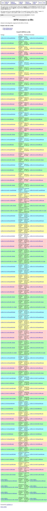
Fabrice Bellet (4, 506)
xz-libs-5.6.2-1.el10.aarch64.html (8, 357)
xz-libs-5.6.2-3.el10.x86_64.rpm (37, 296)
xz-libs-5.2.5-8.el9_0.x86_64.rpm (37, 398)
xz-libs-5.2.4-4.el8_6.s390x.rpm (36, 469)
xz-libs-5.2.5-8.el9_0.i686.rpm (36, 383)
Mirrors (40, 2)
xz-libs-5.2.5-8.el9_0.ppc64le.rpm (37, 388)
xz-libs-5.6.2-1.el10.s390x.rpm (36, 368)
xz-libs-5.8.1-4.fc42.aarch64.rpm (37, 114)
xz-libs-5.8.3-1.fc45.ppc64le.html (8, 48)
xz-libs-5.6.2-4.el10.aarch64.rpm (37, 215)
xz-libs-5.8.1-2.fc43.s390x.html (7, 154)
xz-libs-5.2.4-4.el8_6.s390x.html (8, 469)
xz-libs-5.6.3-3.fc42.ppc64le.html (8, 175)
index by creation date (28, 3)
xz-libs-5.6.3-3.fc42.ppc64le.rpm (37, 175)
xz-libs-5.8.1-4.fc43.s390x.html (7, 104)
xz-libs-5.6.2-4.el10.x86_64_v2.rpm (37, 261)
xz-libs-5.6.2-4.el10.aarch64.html (8, 215)
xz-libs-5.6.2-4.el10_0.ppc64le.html (8, 195)
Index (3, 2)
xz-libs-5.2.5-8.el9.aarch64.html (8, 403)
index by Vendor (21, 3)
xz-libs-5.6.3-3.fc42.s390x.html (7, 180)
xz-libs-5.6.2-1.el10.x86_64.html (8, 373)
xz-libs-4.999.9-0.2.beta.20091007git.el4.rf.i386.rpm (37, 480)
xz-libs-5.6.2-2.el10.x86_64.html (8, 342)
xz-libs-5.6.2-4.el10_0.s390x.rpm (37, 200)
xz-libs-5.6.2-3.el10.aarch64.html (8, 266)
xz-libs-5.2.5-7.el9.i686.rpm (36, 434)
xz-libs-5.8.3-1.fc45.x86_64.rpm (37, 58)
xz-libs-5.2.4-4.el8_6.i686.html (7, 459)
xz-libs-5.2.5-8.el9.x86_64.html (7, 423)
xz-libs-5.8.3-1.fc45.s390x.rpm (36, 53)
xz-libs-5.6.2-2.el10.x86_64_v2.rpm (37, 352)
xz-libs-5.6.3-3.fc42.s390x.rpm (36, 180)
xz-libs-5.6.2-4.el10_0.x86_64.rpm (37, 205)
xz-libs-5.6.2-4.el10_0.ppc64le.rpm (37, 195)
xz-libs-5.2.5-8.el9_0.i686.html (7, 383)
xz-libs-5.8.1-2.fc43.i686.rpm (36, 144)
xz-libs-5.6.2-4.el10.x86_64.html (8, 251)
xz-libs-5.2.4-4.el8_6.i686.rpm (36, 459)
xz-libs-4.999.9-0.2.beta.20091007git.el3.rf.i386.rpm (37, 493)
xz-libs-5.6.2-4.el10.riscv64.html (8, 236)
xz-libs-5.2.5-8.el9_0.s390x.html (8, 393)
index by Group (7, 3)
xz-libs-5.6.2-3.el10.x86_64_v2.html (9, 307)
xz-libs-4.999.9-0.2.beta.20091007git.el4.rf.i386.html (9, 480)
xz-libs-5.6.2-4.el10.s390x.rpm (36, 241)
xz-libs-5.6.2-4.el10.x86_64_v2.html (9, 261)
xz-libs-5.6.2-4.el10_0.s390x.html (8, 200)
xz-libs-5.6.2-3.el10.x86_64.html (8, 296)
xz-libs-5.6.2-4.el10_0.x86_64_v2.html (9, 210)
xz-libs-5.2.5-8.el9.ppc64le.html (8, 413)
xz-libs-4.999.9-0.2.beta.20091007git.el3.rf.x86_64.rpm (38, 499)
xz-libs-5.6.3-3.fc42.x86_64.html (8, 185)
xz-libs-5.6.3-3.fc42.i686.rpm (36, 170)
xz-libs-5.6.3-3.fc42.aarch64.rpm (37, 165)
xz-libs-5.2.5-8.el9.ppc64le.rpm (36, 413)
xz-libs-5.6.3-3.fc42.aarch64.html (8, 165)
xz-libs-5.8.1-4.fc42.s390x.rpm (36, 129)
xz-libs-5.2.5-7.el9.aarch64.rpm (36, 428)
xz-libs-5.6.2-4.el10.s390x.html (7, 241)
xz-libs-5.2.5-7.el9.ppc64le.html (8, 439)
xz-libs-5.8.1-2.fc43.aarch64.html (8, 139)
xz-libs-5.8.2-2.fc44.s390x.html (7, 78)
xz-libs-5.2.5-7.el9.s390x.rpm (36, 444)
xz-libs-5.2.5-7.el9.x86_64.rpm (36, 449)
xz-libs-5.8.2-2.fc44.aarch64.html (8, 63)
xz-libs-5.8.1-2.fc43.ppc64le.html (8, 149)
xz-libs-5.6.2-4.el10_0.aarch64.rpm (37, 190)
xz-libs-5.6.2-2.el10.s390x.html (7, 332)
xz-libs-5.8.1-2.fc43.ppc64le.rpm (37, 149)
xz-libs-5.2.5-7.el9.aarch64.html (8, 428)
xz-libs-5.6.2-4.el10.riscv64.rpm (37, 236)
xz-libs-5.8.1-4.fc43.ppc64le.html (8, 99)
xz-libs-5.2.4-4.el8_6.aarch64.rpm (37, 454)
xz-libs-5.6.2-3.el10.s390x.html (7, 286)
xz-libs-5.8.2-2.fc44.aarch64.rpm (37, 63)
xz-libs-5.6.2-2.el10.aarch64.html (8, 312)
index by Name (35, 3)
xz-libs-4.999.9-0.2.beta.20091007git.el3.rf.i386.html (9, 493)
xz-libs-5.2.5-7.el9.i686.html (7, 434)
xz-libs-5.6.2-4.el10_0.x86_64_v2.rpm (38, 210)
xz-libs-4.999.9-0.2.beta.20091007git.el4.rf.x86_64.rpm (38, 486)
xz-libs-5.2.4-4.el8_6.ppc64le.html (8, 464)
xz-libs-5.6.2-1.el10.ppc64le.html (8, 362)
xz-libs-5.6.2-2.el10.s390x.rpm (36, 332)
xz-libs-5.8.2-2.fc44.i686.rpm (36, 68)
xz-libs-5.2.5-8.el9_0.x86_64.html (8, 398)
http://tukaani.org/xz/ (7, 29)
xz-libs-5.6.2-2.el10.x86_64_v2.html (9, 352)
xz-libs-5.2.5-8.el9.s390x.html (7, 418)
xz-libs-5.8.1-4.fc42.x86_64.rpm (37, 134)
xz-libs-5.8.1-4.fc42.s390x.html (7, 129)
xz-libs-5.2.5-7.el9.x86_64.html (7, 449)
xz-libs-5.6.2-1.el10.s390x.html (7, 368)
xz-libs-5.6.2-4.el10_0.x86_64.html (8, 205)
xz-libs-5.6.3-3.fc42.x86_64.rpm (37, 185)
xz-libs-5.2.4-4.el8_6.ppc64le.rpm (37, 464)
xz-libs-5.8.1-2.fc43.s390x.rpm (36, 154)
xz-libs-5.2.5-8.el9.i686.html (7, 408)
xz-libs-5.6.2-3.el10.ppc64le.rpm (37, 276)
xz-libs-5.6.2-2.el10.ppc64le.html (8, 322)
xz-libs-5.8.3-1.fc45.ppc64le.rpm (37, 48)
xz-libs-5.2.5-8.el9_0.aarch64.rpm (37, 378)
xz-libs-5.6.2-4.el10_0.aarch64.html (8, 190)
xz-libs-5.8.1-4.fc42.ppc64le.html (8, 124)
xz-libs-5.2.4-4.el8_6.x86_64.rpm (37, 474)
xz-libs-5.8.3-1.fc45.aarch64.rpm (37, 38)
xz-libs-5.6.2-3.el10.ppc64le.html (8, 276)
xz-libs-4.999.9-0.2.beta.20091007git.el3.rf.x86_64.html (9, 499)
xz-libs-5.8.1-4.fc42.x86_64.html (8, 134)
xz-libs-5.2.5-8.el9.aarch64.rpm (36, 403)
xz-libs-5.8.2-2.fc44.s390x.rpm (36, 78)
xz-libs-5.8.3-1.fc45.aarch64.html (8, 38)
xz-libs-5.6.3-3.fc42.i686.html (7, 170)
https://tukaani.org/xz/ (8, 28)
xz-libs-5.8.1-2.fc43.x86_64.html (8, 159)
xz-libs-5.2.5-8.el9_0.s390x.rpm (36, 393)
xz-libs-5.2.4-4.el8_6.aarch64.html (8, 454)
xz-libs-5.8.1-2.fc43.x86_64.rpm (37, 159)
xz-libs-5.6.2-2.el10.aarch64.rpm (37, 312)
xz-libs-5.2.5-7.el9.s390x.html (7, 444)
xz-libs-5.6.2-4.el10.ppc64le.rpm (37, 225)
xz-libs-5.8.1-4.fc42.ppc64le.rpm (37, 124)
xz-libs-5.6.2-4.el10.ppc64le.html (8, 225)
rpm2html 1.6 (9, 504)
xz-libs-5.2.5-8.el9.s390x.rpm (36, 418)
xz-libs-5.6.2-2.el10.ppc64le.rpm (37, 322)
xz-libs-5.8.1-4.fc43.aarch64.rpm (37, 88)
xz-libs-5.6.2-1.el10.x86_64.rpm (37, 373)
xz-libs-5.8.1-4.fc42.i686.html (7, 119)
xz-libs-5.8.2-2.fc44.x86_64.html (8, 83)
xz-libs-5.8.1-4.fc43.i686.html (7, 93)
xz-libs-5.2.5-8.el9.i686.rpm (36, 408)
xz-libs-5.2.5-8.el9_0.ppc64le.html (8, 388)
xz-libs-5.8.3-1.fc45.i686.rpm (36, 43)
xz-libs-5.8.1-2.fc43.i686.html (7, 144)
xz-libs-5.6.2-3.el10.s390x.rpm (36, 286)
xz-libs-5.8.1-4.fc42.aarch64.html (8, 114)
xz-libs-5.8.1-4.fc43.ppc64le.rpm (37, 99)
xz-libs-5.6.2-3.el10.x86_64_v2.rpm (37, 307)
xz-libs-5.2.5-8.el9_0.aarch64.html (8, 378)
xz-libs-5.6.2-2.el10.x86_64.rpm (37, 342)
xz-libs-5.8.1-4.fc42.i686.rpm (36, 119)
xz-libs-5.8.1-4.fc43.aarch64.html (8, 88)
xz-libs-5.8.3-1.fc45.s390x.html (7, 53)
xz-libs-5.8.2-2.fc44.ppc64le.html (8, 73)
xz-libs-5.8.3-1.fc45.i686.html (7, 43)
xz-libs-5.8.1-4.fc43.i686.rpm (36, 93)
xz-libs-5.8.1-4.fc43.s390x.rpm (36, 104)
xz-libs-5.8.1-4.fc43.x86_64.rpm (37, 109)
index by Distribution (13, 3)
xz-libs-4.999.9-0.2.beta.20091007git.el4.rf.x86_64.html (9, 486)
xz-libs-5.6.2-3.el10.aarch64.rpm (37, 266)
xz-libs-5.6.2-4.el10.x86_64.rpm (37, 251)
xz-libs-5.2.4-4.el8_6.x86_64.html (8, 474)
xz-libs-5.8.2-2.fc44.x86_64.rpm (37, 83)
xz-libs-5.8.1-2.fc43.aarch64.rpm (37, 139)
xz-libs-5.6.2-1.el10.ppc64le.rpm (37, 362)
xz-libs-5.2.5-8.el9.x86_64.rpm (36, 423)
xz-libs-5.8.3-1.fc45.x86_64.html (8, 58)
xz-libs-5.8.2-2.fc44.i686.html (7, 68)
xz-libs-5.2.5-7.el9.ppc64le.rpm (36, 439)
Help (44, 2)
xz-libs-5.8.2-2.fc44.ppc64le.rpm (37, 73)
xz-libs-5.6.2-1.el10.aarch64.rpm (37, 357)
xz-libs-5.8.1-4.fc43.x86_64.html (8, 109)
